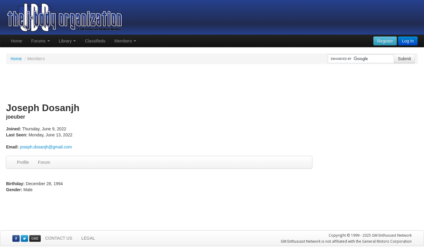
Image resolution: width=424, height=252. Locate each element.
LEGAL (88, 238)
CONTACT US (58, 238)
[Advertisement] (212, 83)
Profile (23, 162)
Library (67, 41)
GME (35, 238)
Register (385, 41)
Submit (404, 58)
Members (125, 41)
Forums (40, 41)
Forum (44, 162)
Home (16, 41)
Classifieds (95, 41)
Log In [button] (408, 41)
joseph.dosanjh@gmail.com (46, 147)
